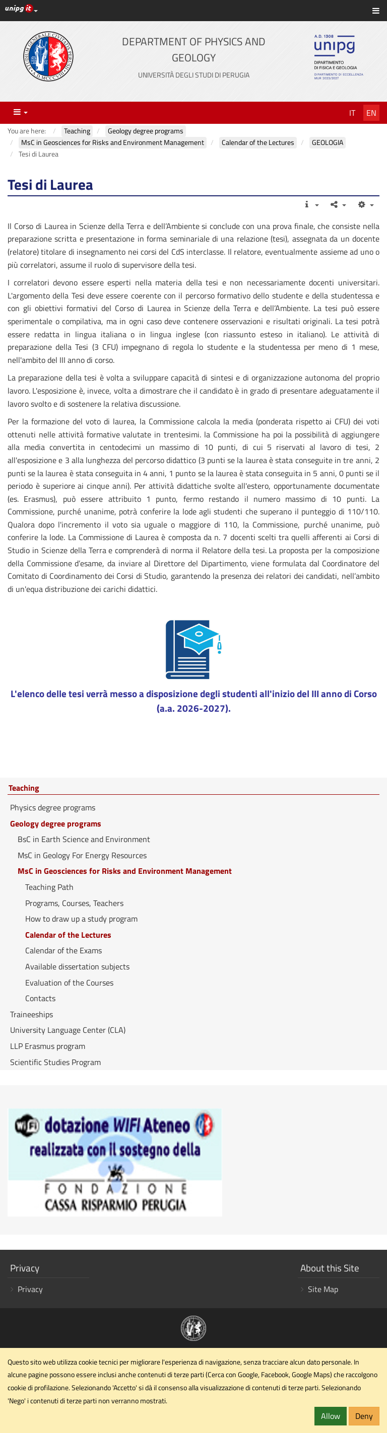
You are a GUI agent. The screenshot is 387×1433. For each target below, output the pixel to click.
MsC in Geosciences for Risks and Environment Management (125, 871)
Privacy (30, 1289)
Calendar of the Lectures (68, 935)
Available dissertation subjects (77, 966)
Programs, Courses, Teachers (74, 903)
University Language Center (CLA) (67, 1030)
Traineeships (31, 1014)
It (352, 113)
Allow (330, 1416)
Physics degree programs (52, 807)
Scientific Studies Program (55, 1062)
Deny (364, 1416)
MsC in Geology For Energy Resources (82, 855)
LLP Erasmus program (47, 1046)
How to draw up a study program (81, 919)
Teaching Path (49, 887)
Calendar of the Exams (63, 950)
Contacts (40, 998)
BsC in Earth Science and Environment (84, 839)
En (371, 113)
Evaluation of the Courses (69, 982)
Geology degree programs (55, 823)
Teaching (24, 788)
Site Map (323, 1289)
